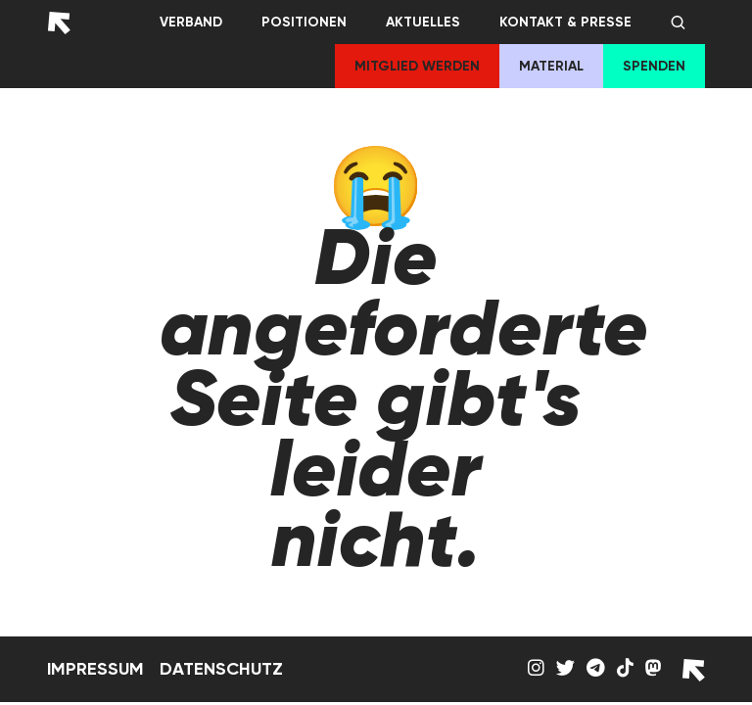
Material (551, 66)
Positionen (304, 22)
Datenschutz (221, 669)
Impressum (95, 669)
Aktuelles (423, 22)
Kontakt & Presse (565, 22)
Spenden (654, 66)
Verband (191, 22)
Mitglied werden (417, 66)
